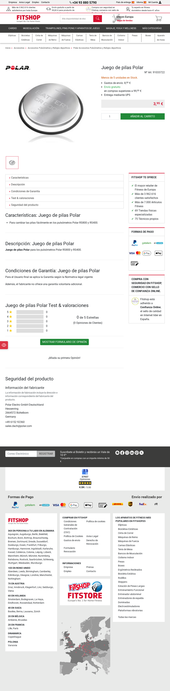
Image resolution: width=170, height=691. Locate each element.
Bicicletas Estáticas (128, 529)
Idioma (141, 2)
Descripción (18, 186)
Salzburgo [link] (47, 587)
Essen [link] (23, 545)
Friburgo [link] (42, 545)
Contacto (45, 2)
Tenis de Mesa (125, 549)
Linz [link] (39, 587)
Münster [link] (33, 555)
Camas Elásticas (126, 545)
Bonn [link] (20, 538)
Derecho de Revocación (92, 542)
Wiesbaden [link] (24, 563)
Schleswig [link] (48, 559)
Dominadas (124, 602)
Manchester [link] (46, 575)
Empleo (35, 2)
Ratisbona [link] (13, 559)
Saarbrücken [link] (35, 559)
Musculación (31, 30)
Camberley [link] (45, 571)
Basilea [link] (11, 611)
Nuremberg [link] (44, 555)
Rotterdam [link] (38, 603)
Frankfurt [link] (32, 545)
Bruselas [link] (22, 620)
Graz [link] (10, 587)
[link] (135, 245)
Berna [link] (19, 611)
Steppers (122, 582)
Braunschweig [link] (40, 538)
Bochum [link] (12, 538)
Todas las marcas (127, 617)
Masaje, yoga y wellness (121, 30)
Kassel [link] (11, 552)
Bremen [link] (12, 541)
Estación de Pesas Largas (131, 586)
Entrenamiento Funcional (131, 590)
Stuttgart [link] (12, 563)
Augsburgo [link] (25, 534)
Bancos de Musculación (130, 553)
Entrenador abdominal (129, 594)
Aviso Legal (24, 2)
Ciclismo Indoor (126, 557)
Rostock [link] (24, 559)
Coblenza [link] (20, 552)
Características (20, 180)
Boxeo (121, 565)
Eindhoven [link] (13, 603)
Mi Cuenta (154, 2)
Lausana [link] (28, 611)
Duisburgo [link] (13, 545)
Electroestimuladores (129, 606)
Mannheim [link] (13, 555)
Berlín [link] (35, 534)
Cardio (12, 30)
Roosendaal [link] (26, 603)
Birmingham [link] (32, 571)
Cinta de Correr (125, 533)
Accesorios (19, 50)
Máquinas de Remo (128, 537)
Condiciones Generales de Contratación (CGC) (70, 527)
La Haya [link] (39, 599)
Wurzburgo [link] (36, 563)
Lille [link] (10, 628)
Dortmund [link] (22, 541)
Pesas (121, 561)
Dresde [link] (32, 541)
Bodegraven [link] (27, 599)
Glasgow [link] (24, 575)
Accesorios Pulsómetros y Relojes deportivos (49, 50)
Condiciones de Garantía (25, 193)
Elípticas (122, 525)
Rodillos (122, 578)
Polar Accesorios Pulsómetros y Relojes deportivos (97, 50)
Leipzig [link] (38, 552)
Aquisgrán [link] (13, 534)
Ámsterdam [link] (14, 599)
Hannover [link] (25, 548)
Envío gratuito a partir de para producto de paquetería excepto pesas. (63, 10)
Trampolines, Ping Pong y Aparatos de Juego (72, 30)
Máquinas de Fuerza (128, 541)
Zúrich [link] (37, 611)
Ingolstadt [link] (36, 548)
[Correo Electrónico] (21, 454)
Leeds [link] (22, 571)
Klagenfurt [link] (30, 587)
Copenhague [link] (14, 637)
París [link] (15, 628)
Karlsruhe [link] (48, 548)
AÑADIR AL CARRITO (142, 118)
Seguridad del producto (24, 207)
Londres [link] (34, 575)
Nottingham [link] (14, 578)
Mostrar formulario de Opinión (64, 344)
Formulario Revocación (70, 550)
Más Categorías (152, 30)
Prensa (90, 567)
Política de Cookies (73, 536)
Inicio (7, 50)
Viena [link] (11, 591)
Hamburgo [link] (13, 548)
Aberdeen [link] (13, 571)
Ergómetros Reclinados (130, 569)
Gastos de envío (72, 540)
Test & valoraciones (22, 200)
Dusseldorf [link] (42, 541)
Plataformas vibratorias (130, 610)
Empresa (13, 2)
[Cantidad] (111, 119)
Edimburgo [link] (13, 575)
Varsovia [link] (12, 645)
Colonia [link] (30, 552)
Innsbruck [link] (19, 587)
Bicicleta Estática (127, 574)
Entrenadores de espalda (131, 598)
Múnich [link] (24, 555)
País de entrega (125, 2)
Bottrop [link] (28, 538)
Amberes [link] (12, 620)
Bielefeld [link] (43, 534)
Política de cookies (95, 521)
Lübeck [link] (47, 552)
